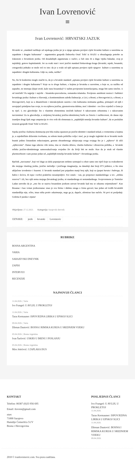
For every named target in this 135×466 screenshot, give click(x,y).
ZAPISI (16, 265)
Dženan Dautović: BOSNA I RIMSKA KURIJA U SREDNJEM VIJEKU (48, 327)
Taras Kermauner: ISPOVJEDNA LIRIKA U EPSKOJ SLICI (42, 316)
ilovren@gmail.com (25, 409)
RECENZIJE (18, 278)
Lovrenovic (55, 219)
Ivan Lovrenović (68, 11)
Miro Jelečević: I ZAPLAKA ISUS (29, 349)
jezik (30, 219)
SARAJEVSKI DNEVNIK (25, 259)
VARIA (16, 252)
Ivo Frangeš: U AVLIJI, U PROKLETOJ (32, 305)
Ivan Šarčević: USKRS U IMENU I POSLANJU (36, 338)
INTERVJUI (18, 272)
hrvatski (41, 219)
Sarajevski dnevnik (57, 209)
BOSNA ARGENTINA (23, 246)
